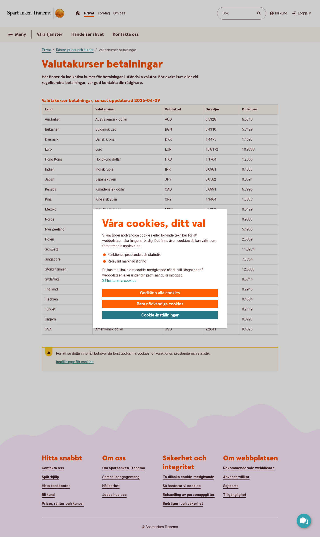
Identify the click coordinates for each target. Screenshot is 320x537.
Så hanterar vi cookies (119, 280)
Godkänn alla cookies (160, 293)
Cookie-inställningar (160, 315)
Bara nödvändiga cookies (160, 304)
